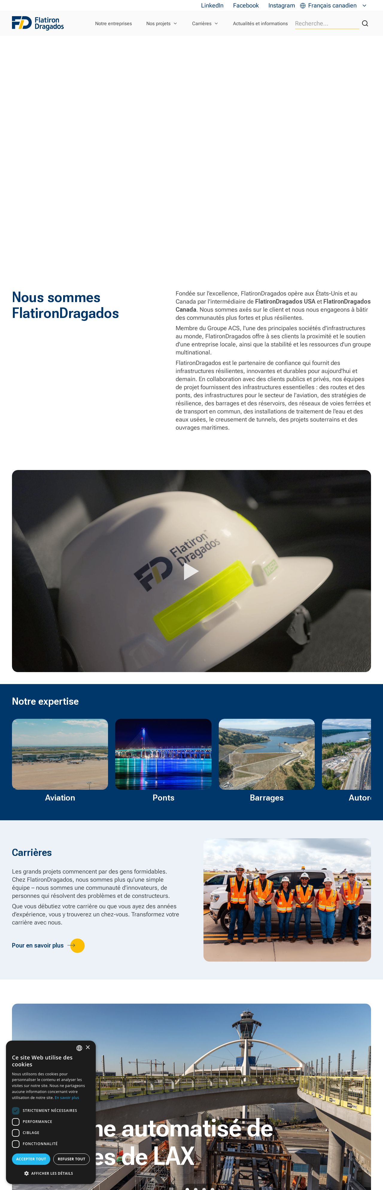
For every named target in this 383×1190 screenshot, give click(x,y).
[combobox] (79, 1048)
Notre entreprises (113, 23)
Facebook (246, 5)
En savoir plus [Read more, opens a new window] (67, 1097)
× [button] (87, 1047)
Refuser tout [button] (71, 1159)
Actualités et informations (260, 23)
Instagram (281, 5)
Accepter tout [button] (31, 1159)
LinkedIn (212, 5)
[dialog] (51, 1112)
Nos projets (158, 23)
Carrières (202, 23)
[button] (51, 1173)
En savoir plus (41, 1178)
